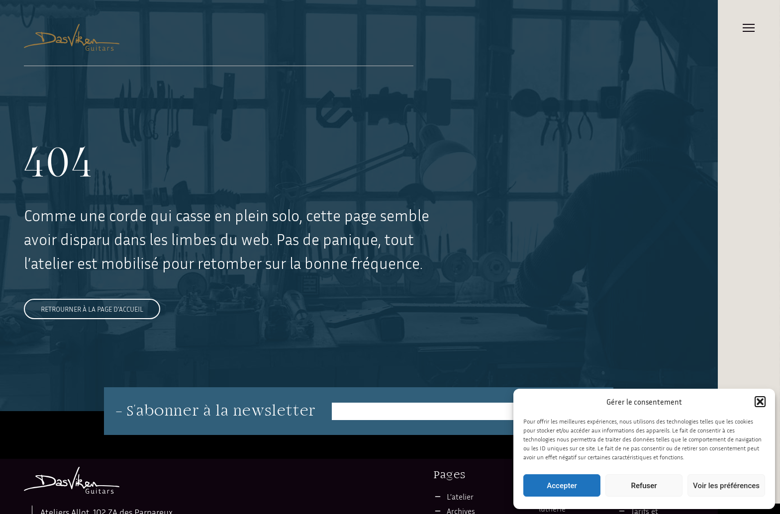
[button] (760, 402)
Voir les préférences (726, 485)
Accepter (562, 485)
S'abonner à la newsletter (221, 411)
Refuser (644, 485)
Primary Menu (749, 28)
